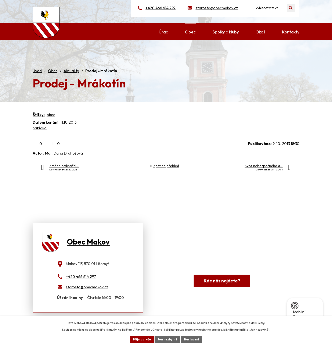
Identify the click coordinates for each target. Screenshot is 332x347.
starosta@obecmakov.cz (217, 8)
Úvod (37, 70)
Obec (52, 70)
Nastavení (191, 339)
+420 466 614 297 (160, 8)
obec (51, 114)
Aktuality (71, 70)
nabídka (40, 128)
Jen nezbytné (167, 339)
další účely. (258, 323)
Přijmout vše (142, 339)
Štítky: (39, 114)
